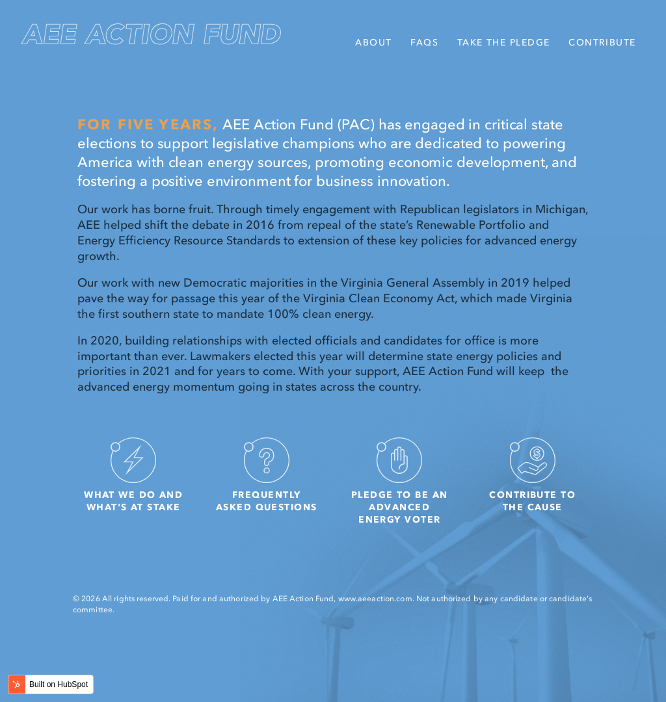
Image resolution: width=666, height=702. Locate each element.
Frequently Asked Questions (266, 470)
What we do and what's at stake (133, 470)
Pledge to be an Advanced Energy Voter (399, 476)
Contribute (601, 42)
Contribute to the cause (532, 470)
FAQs (424, 42)
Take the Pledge (503, 42)
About (373, 42)
